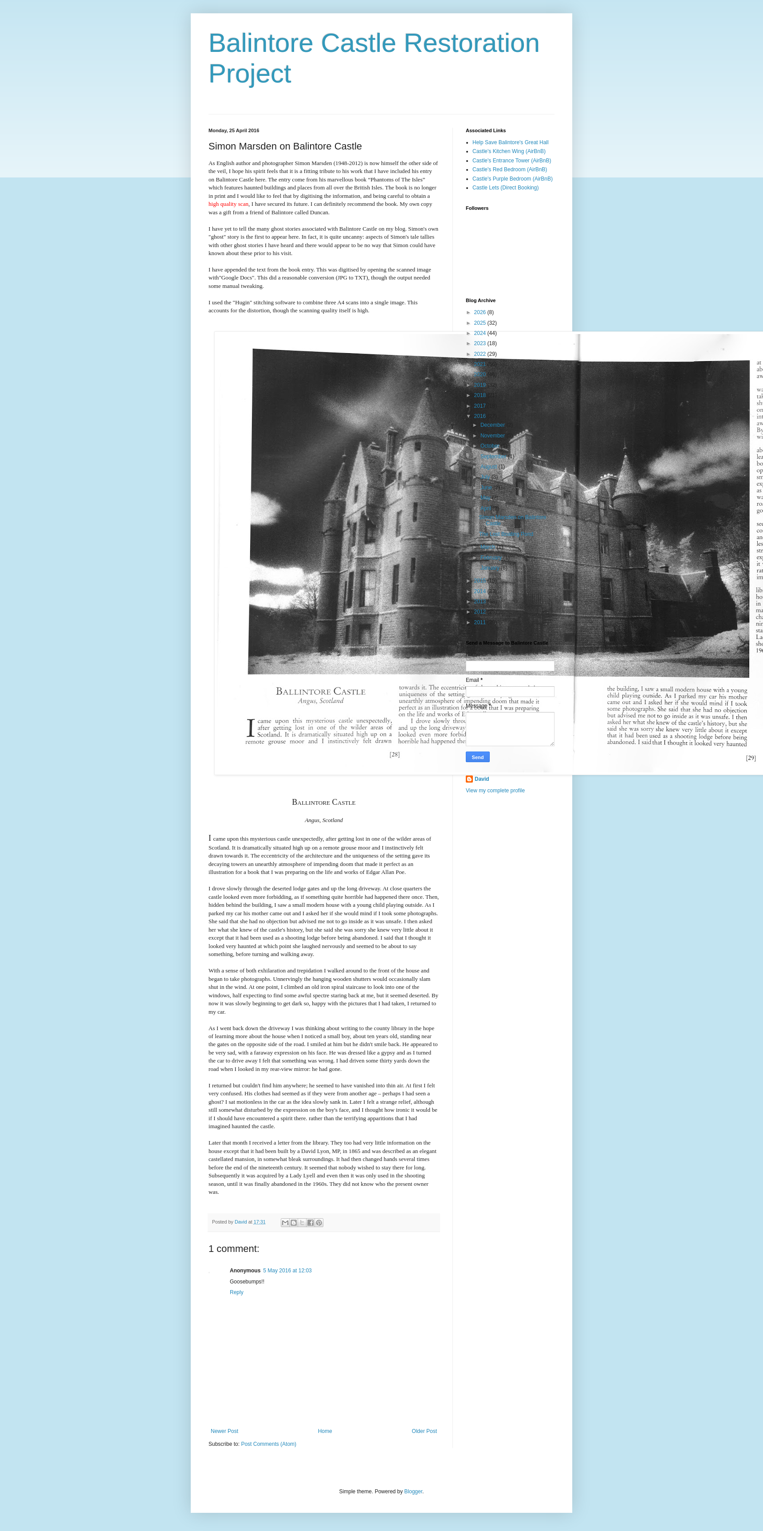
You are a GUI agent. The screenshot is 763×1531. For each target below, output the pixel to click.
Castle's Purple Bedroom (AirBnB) (512, 179)
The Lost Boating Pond (506, 534)
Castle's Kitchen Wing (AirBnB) (509, 151)
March (488, 547)
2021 (481, 364)
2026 (481, 312)
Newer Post (224, 1431)
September (494, 456)
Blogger (413, 1491)
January (490, 568)
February (491, 558)
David (482, 779)
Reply (237, 1292)
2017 (481, 406)
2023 (481, 343)
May (486, 498)
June (486, 487)
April (486, 508)
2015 (481, 581)
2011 (481, 622)
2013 (481, 601)
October (490, 446)
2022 (481, 354)
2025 (481, 323)
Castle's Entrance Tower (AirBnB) (511, 160)
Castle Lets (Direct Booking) (505, 188)
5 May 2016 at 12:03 (287, 1270)
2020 (481, 374)
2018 (481, 395)
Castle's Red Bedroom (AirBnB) (509, 169)
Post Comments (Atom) (268, 1444)
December (493, 425)
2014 (481, 591)
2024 (481, 333)
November (493, 436)
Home (325, 1431)
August (489, 467)
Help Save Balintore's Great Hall (510, 142)
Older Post (424, 1431)
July (486, 477)
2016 (481, 416)
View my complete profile (495, 790)
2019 (481, 385)
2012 (481, 612)
